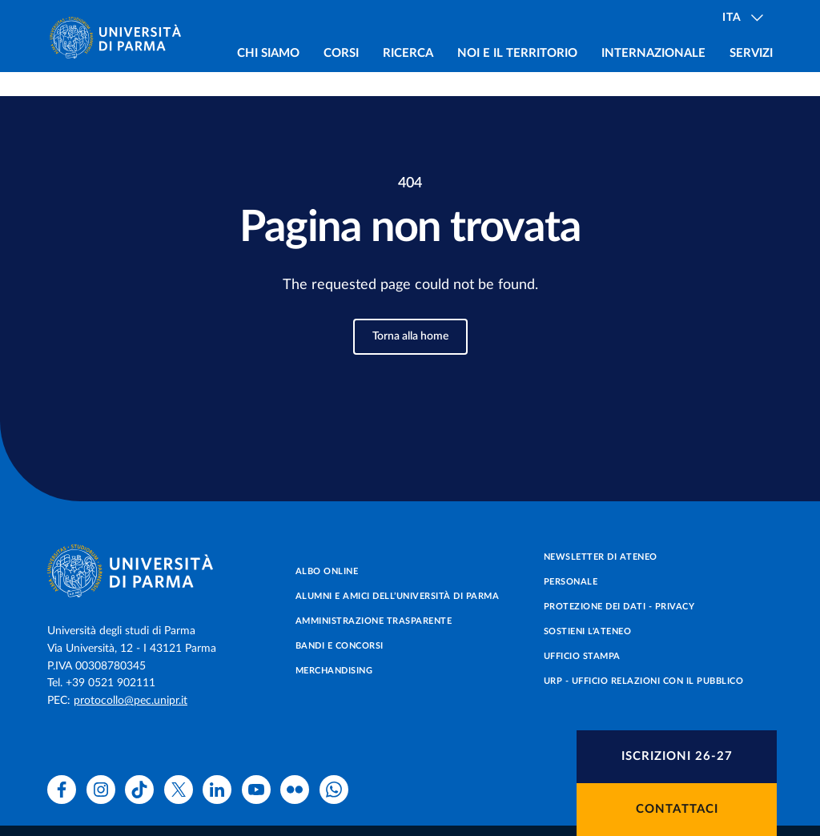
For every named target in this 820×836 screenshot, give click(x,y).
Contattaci (677, 809)
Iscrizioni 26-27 (677, 756)
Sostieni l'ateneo (588, 631)
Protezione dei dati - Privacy (619, 606)
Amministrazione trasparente (373, 621)
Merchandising (334, 670)
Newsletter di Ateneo (600, 557)
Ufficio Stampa (582, 656)
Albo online (327, 571)
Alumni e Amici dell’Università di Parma (397, 596)
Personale (571, 581)
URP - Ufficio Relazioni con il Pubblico (644, 681)
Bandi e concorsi (339, 645)
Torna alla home (410, 336)
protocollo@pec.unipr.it (130, 700)
